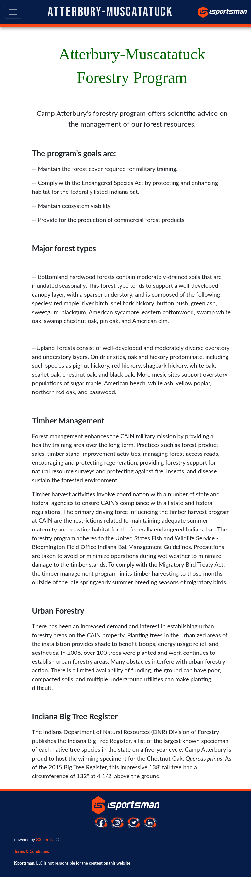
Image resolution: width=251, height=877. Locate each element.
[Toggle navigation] (13, 12)
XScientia (45, 839)
